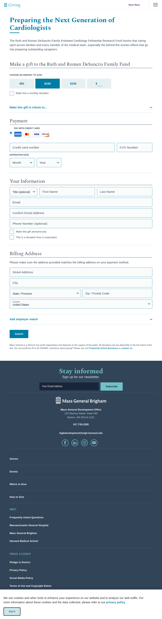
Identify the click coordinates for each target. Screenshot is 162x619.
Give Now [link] (134, 5)
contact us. (127, 348)
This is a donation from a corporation (33, 237)
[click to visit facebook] (65, 442)
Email (16, 202)
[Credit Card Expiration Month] (22, 162)
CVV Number (129, 147)
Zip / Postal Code (97, 293)
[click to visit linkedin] (74, 442)
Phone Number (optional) (30, 223)
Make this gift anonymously (28, 232)
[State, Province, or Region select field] (45, 293)
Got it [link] (12, 611)
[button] (81, 107)
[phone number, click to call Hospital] (81, 424)
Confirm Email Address (28, 213)
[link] (14, 458)
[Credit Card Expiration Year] (49, 162)
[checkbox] (12, 93)
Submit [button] (19, 334)
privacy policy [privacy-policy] (115, 602)
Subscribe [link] (111, 386)
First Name (50, 191)
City (15, 282)
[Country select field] (81, 304)
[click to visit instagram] (84, 442)
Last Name (107, 191)
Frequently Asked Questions (103, 348)
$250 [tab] (73, 83)
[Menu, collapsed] (155, 4)
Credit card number (26, 147)
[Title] (23, 191)
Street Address (23, 272)
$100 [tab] (47, 83)
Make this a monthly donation (29, 93)
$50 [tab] (21, 83)
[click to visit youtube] (94, 442)
